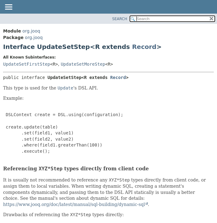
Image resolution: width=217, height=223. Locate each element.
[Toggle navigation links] (8, 7)
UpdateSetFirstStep (26, 64)
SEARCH (119, 19)
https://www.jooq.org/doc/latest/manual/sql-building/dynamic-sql (74, 204)
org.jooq (31, 30)
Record (144, 46)
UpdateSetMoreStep (83, 64)
